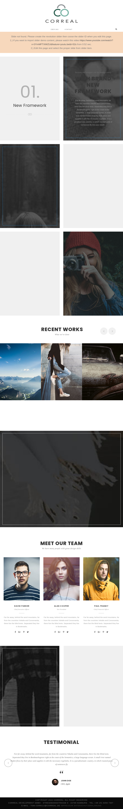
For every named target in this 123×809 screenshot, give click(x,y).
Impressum (67, 806)
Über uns (54, 29)
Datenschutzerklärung (87, 806)
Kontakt (68, 29)
